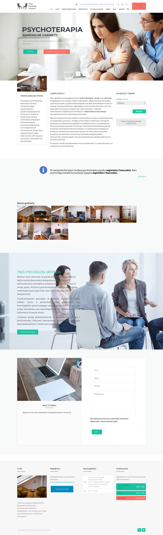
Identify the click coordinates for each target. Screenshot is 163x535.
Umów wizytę (83, 9)
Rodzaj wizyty (122, 99)
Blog (114, 9)
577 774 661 (139, 7)
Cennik (108, 9)
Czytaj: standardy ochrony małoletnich (131, 122)
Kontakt (122, 9)
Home (51, 9)
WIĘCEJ (142, 176)
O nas (57, 9)
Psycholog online (96, 9)
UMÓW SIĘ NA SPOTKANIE (27, 332)
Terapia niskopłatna (69, 9)
